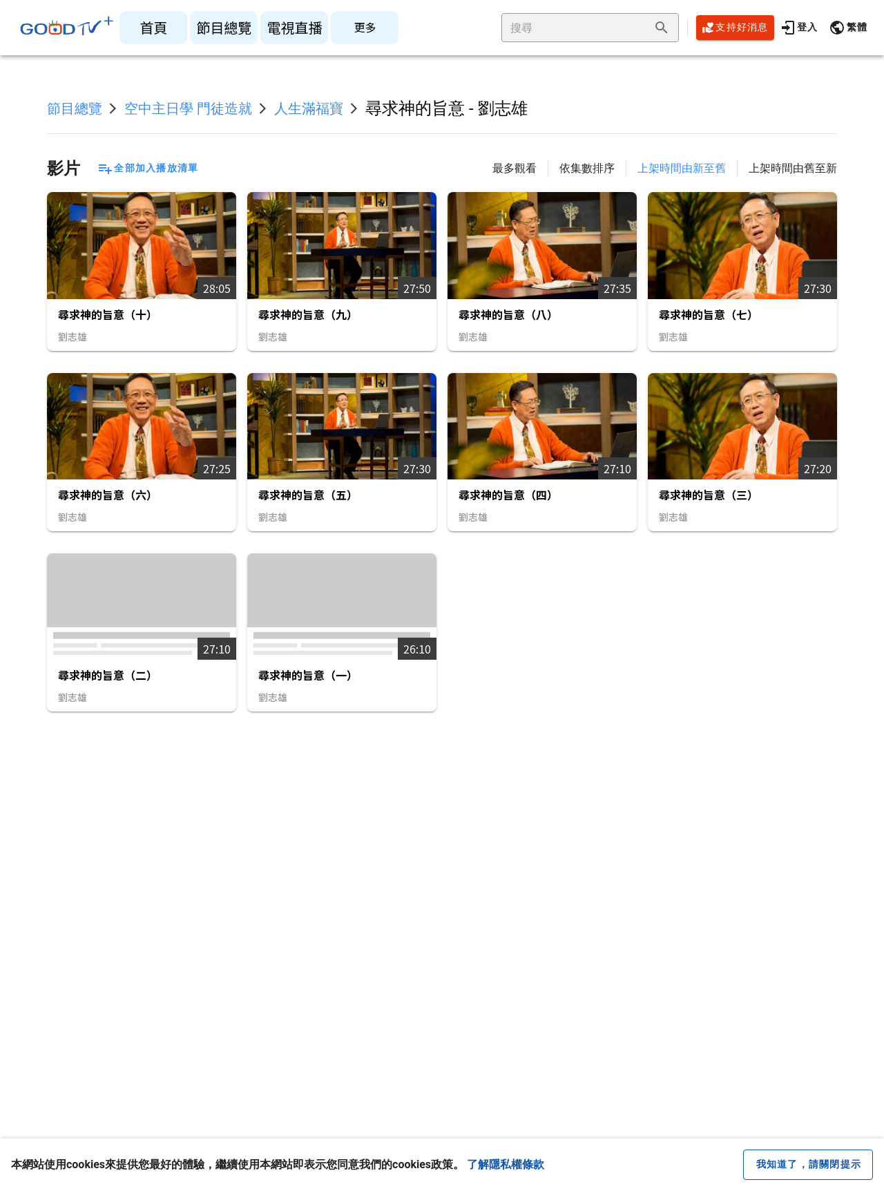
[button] (848, 27)
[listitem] (153, 27)
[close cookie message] (808, 1165)
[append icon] (661, 27)
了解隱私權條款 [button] (505, 1164)
